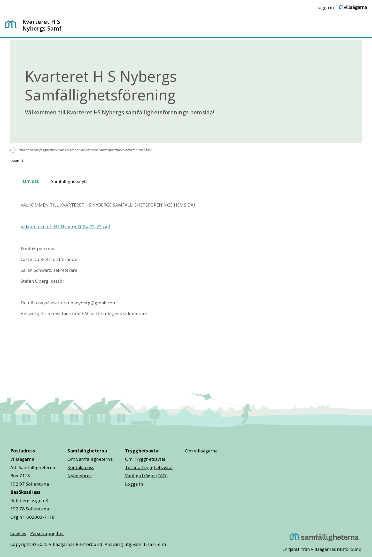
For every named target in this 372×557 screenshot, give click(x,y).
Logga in (325, 7)
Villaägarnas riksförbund (336, 549)
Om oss (31, 181)
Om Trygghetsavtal (145, 459)
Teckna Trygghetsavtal (149, 467)
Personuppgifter (47, 533)
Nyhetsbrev (79, 476)
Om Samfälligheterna (90, 459)
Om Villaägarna (201, 451)
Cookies (18, 533)
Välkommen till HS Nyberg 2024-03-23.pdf (66, 227)
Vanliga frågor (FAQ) (146, 476)
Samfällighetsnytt (69, 181)
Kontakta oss (80, 467)
